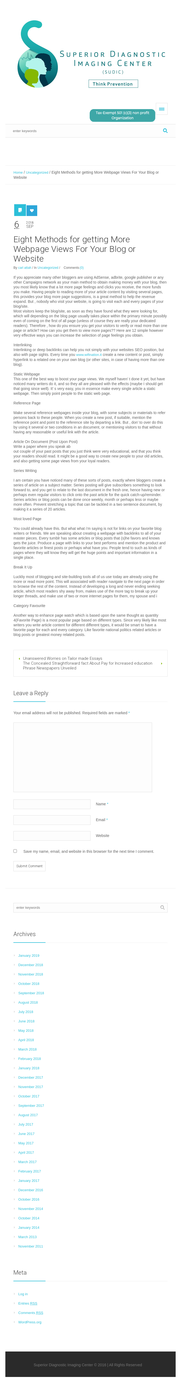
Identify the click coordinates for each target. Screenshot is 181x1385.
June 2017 (26, 1134)
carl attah (24, 268)
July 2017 (25, 1124)
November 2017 (30, 1087)
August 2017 (28, 1115)
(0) (82, 268)
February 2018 (29, 1059)
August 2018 (28, 1002)
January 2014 (28, 1228)
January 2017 (28, 1181)
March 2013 (27, 1237)
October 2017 (28, 1096)
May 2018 (25, 1031)
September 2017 (31, 1106)
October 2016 (28, 1199)
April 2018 (26, 1040)
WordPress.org (29, 1322)
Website (102, 835)
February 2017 (29, 1171)
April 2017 (26, 1153)
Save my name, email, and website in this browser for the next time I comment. (88, 851)
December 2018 (30, 965)
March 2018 (27, 1049)
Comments (30, 1313)
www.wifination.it (89, 355)
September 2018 (31, 993)
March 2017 (27, 1162)
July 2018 (25, 1012)
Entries (27, 1303)
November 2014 (30, 1209)
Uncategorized (37, 172)
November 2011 (30, 1246)
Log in (23, 1294)
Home (18, 172)
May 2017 (25, 1143)
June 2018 (26, 1021)
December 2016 (30, 1190)
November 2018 (30, 974)
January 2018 (28, 1068)
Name (102, 804)
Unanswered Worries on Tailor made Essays (62, 658)
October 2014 (28, 1218)
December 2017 (30, 1077)
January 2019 (28, 956)
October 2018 (28, 984)
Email (102, 820)
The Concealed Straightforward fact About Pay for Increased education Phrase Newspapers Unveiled (87, 666)
